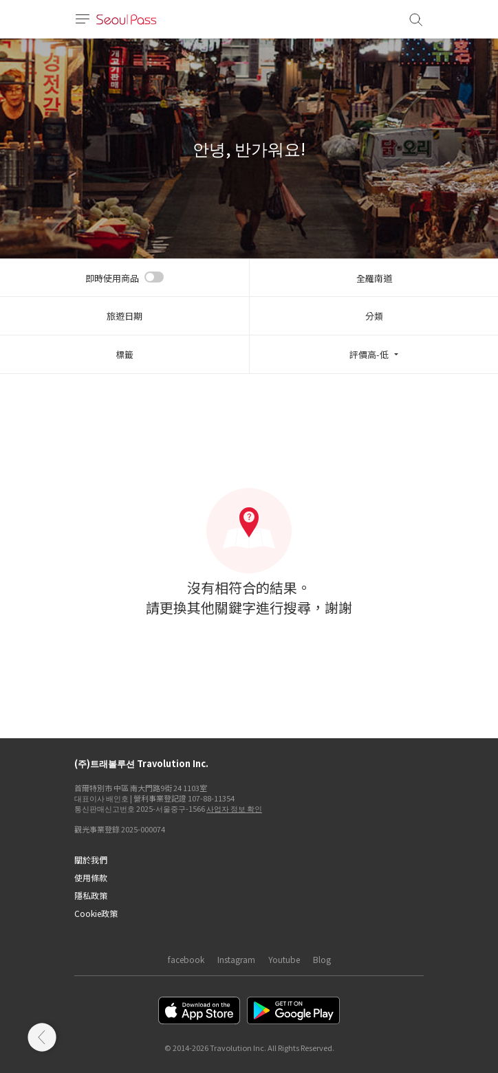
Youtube (284, 959)
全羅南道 (374, 278)
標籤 (124, 354)
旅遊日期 (124, 315)
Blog (322, 959)
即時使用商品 (112, 278)
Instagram (236, 959)
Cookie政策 (96, 913)
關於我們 (90, 859)
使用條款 (90, 877)
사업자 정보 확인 (234, 808)
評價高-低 (369, 354)
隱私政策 (90, 895)
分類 (374, 315)
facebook (186, 959)
